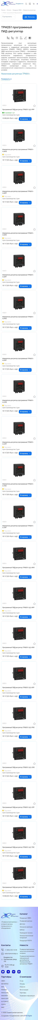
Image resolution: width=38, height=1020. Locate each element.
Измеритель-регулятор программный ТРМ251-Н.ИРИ (18, 150)
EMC (2, 987)
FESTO (3, 1004)
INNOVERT (4, 995)
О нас (21, 981)
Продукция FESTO (26, 940)
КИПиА (22, 930)
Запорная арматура (26, 927)
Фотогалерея (24, 990)
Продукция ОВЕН (25, 918)
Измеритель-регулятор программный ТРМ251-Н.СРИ (18, 401)
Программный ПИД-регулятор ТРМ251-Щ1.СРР (18, 807)
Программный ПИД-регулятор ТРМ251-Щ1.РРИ (18, 727)
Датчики (22, 924)
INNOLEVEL (5, 993)
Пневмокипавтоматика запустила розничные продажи (27, 951)
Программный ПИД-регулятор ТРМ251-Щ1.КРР (18, 687)
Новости (22, 987)
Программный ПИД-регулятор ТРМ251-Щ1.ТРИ (18, 847)
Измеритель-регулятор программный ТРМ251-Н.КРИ (18, 234)
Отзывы (22, 984)
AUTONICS (4, 1001)
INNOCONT (5, 998)
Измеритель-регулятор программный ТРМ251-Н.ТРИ (18, 485)
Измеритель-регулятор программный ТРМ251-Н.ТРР (18, 526)
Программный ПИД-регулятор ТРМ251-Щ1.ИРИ (18, 567)
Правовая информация (27, 995)
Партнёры (23, 993)
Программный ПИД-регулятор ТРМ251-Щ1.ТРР (18, 887)
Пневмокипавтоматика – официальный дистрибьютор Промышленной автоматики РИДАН (27, 960)
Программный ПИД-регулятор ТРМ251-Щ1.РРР (18, 109)
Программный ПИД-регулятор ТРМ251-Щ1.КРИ (18, 647)
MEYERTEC (5, 984)
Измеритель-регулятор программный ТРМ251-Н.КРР (18, 276)
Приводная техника (26, 933)
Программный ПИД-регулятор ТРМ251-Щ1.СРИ (18, 767)
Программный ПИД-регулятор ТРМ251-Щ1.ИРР (18, 607)
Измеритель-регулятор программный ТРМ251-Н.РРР (18, 359)
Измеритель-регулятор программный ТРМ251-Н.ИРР (18, 192)
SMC (2, 1007)
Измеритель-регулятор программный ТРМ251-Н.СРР (18, 443)
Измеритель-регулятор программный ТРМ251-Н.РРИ (18, 317)
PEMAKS (4, 990)
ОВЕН (3, 981)
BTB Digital (28, 1016)
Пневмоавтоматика (26, 921)
